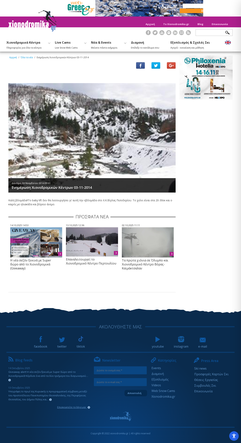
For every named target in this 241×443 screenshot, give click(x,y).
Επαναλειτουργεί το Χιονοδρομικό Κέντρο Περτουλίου (91, 261)
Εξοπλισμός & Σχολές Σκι (190, 44)
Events (156, 368)
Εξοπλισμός (160, 379)
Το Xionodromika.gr (176, 24)
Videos (156, 385)
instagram (181, 345)
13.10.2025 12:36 (75, 225)
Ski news (200, 368)
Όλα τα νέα (27, 57)
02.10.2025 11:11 (131, 225)
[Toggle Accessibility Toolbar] (234, 436)
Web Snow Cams (163, 391)
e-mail (202, 345)
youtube (158, 345)
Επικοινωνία (220, 24)
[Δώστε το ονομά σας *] (120, 370)
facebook (40, 345)
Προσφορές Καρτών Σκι (211, 374)
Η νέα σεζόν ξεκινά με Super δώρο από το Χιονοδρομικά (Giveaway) (30, 264)
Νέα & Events (108, 44)
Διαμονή (145, 44)
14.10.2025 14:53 (19, 225)
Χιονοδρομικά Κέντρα (27, 44)
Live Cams (70, 44)
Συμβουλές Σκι (205, 385)
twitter (62, 345)
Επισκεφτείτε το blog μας (73, 407)
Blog (200, 24)
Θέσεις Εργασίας (206, 380)
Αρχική (150, 24)
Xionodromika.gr (163, 396)
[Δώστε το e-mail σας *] (120, 382)
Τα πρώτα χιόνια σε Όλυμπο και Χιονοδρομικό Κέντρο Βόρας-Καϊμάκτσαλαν (145, 264)
